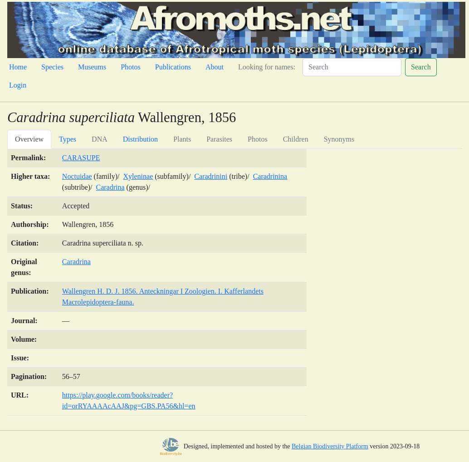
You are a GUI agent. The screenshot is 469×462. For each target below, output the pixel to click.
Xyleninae (138, 176)
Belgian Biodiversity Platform (330, 446)
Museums (92, 67)
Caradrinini (210, 176)
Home (18, 67)
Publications (173, 67)
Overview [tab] (29, 139)
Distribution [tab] (140, 139)
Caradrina (110, 187)
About (214, 67)
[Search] (352, 67)
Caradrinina (270, 176)
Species (52, 67)
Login (17, 85)
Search (421, 67)
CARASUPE (81, 158)
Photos (131, 67)
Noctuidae (77, 176)
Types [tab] (67, 139)
